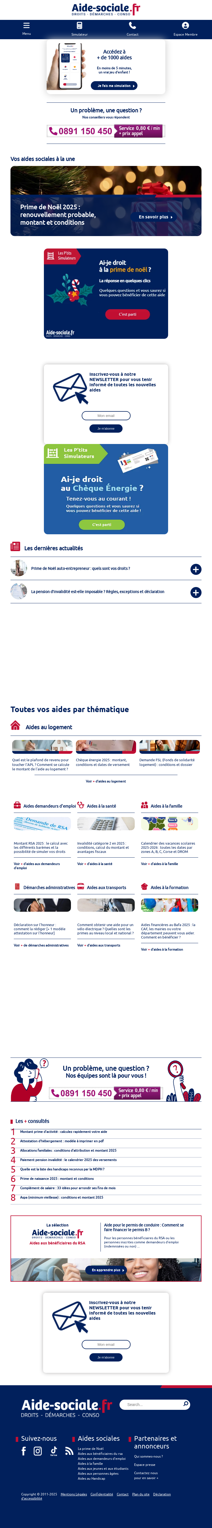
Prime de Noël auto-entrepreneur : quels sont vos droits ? (80, 568)
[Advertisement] (101, 645)
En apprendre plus (106, 1270)
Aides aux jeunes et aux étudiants (103, 1468)
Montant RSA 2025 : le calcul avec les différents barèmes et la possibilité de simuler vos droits (41, 847)
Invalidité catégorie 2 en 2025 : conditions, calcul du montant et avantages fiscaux (103, 847)
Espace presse (144, 1465)
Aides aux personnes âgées (98, 1473)
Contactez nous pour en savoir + (146, 1475)
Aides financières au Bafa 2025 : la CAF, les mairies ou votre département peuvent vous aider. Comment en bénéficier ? (168, 931)
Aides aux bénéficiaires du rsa (100, 1454)
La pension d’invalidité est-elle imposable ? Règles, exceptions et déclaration (97, 591)
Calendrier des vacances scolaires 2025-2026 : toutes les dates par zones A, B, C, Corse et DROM (168, 847)
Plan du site (141, 1494)
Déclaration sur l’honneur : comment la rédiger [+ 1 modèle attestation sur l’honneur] (39, 929)
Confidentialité (102, 1494)
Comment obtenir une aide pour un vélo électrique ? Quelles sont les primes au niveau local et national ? (105, 929)
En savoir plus (153, 217)
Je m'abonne (106, 428)
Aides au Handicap (91, 1478)
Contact (123, 1494)
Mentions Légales (74, 1494)
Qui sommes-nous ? (148, 1456)
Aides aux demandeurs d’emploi (102, 1458)
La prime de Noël (91, 1449)
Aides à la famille (90, 1463)
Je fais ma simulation (114, 86)
